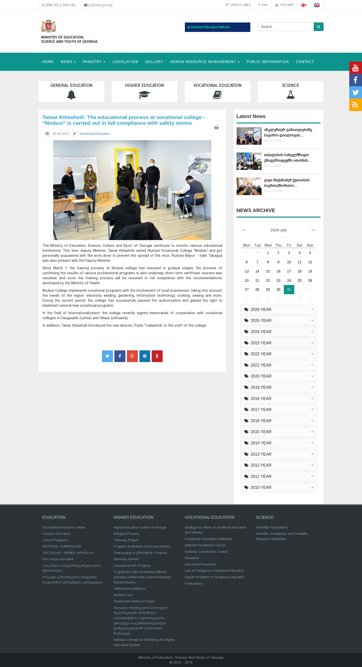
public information (268, 62)
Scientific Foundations (272, 527)
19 (310, 271)
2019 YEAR (258, 387)
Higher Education (144, 91)
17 (289, 271)
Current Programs (55, 540)
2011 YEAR (258, 476)
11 (300, 262)
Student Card (123, 595)
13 (247, 271)
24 (289, 280)
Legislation (125, 62)
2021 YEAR (258, 365)
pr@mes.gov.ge (100, 5)
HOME (48, 62)
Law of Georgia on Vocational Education (214, 570)
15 (268, 271)
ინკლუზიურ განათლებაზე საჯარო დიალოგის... (288, 132)
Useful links (238, 5)
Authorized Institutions (129, 588)
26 (310, 280)
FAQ (263, 5)
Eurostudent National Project (134, 601)
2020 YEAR (258, 376)
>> (313, 230)
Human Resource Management (205, 62)
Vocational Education (217, 91)
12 (310, 262)
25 (300, 280)
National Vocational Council (205, 545)
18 (300, 271)
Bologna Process (126, 533)
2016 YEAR (258, 421)
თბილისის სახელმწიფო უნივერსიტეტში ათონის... (287, 157)
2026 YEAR (258, 309)
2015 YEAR (258, 432)
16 (279, 271)
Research (192, 558)
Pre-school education (58, 559)
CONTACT (305, 62)
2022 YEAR (258, 354)
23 (279, 280)
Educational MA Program (132, 565)
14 (257, 271)
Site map (284, 5)
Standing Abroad (126, 559)
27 (247, 289)
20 (247, 280)
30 (257, 253)
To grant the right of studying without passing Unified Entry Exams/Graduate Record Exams (142, 577)
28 (257, 289)
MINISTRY (94, 62)
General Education (71, 91)
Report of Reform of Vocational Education (215, 577)
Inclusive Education (56, 533)
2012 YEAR (258, 465)
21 (257, 280)
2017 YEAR (258, 409)
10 (289, 262)
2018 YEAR (258, 399)
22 (268, 280)
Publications (194, 583)
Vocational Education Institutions (208, 539)
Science (290, 91)
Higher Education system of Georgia (140, 527)
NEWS (68, 62)
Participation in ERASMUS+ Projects (140, 553)
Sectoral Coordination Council (206, 551)
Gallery (154, 62)
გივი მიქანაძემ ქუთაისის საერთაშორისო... (287, 183)
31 (289, 289)
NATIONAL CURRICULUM (61, 546)
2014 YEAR (258, 443)
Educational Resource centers (64, 527)
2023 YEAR (258, 343)
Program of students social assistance (142, 546)
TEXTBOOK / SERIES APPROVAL (68, 553)
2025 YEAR (258, 320)
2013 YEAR (258, 454)
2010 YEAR (258, 487)
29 (247, 253)
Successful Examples (201, 564)
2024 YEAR (258, 332)
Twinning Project (126, 540)
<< (244, 230)
